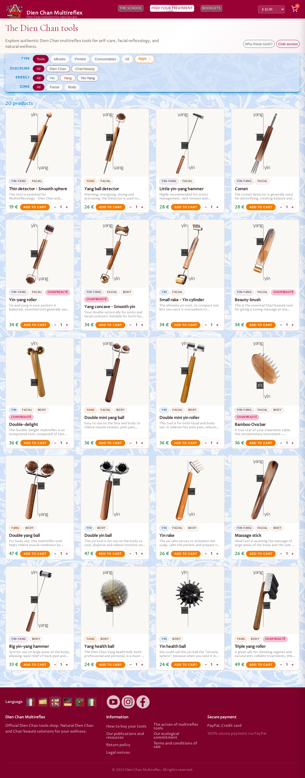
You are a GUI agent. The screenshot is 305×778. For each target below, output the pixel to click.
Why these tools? (258, 44)
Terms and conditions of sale (175, 745)
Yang (68, 78)
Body (72, 87)
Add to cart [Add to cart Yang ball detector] (110, 207)
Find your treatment (172, 8)
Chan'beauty (85, 69)
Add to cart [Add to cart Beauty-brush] (260, 325)
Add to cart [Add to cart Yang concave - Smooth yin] (110, 325)
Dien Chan (58, 69)
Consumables (105, 59)
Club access (288, 44)
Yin (52, 78)
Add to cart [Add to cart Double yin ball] (110, 553)
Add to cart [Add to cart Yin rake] (185, 553)
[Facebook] (143, 702)
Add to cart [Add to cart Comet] (260, 207)
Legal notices (118, 753)
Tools (41, 59)
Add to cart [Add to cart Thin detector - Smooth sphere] (34, 207)
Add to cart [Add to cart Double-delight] (35, 443)
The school (130, 8)
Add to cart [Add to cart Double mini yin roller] (185, 443)
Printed (80, 59)
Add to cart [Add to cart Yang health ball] (110, 664)
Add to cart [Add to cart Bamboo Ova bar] (260, 443)
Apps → (144, 58)
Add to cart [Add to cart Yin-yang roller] (35, 325)
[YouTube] (113, 702)
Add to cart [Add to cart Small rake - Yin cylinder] (185, 325)
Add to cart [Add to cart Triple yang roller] (260, 664)
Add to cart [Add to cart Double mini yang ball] (110, 443)
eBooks (60, 59)
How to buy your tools (126, 726)
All (127, 59)
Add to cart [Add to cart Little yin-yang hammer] (185, 207)
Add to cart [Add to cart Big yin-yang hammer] (35, 664)
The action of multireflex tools (176, 726)
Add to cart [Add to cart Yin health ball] (185, 664)
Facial (54, 87)
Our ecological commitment (166, 735)
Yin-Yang (88, 78)
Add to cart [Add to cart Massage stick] (260, 553)
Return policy (118, 745)
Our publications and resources (125, 735)
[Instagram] (128, 702)
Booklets (211, 8)
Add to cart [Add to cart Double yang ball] (35, 553)
